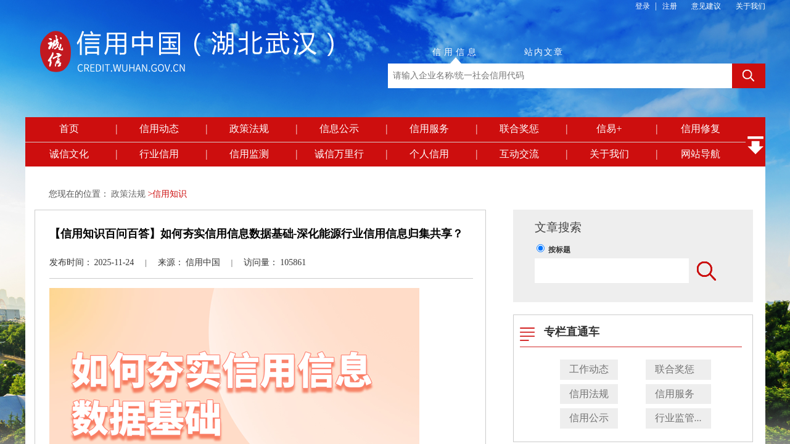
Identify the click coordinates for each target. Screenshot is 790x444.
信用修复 (700, 128)
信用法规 (589, 393)
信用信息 (455, 52)
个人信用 (429, 154)
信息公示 (339, 128)
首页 (69, 128)
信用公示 (589, 418)
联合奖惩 (519, 128)
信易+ (609, 128)
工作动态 (589, 369)
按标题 (559, 249)
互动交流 (519, 154)
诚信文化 (69, 154)
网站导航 (700, 154)
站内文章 (544, 52)
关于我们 (750, 6)
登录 (642, 6)
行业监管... (678, 418)
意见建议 (706, 6)
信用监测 (249, 154)
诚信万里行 (339, 154)
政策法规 (249, 128)
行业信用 (159, 154)
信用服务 (429, 128)
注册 (669, 6)
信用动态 (159, 128)
